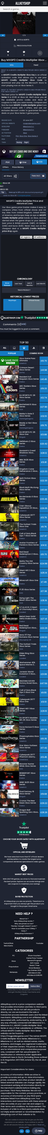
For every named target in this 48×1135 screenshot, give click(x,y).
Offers (5, 167)
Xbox (25, 133)
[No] (45, 1126)
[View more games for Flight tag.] (26, 143)
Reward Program (34, 960)
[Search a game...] (24, 9)
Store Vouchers (34, 955)
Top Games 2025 (34, 970)
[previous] (2, 35)
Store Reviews (34, 968)
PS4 (17, 136)
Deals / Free (34, 965)
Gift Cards (34, 963)
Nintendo (13, 972)
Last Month (41, 284)
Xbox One (23, 136)
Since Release (7, 284)
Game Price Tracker (34, 958)
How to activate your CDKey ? (24, 928)
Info (12, 65)
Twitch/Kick (8, 943)
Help (38, 1130)
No (28, 1131)
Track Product (24, 290)
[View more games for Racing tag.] (19, 143)
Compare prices (24, 195)
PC (13, 955)
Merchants (8, 946)
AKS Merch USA (34, 973)
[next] (45, 35)
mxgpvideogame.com (31, 123)
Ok (22, 1131)
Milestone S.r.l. (28, 126)
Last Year (18, 284)
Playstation (13, 966)
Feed (36, 65)
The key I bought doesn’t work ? (24, 926)
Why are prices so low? (24, 923)
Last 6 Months (30, 284)
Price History (18, 167)
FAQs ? (24, 931)
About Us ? (24, 918)
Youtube (39, 943)
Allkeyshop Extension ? (24, 933)
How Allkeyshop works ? (24, 921)
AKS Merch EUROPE (34, 975)
